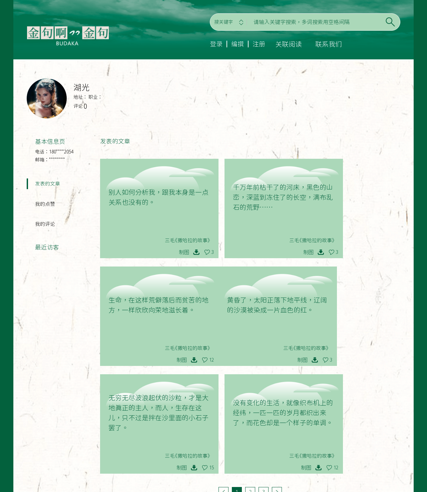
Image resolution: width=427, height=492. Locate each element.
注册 (260, 44)
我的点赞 (45, 204)
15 (290, 360)
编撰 (238, 44)
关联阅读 (290, 44)
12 (392, 252)
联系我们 (330, 44)
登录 (216, 44)
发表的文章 (47, 183)
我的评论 (45, 225)
